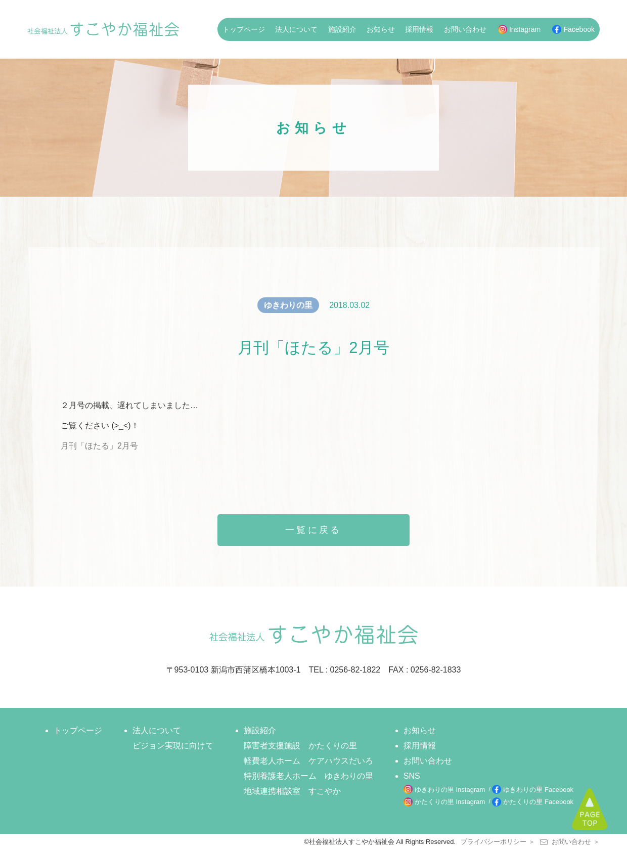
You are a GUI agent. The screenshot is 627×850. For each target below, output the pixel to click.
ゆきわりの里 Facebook (538, 789)
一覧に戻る (313, 530)
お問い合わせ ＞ (570, 841)
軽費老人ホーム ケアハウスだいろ (308, 760)
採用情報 (419, 29)
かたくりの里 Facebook (538, 802)
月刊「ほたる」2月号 (99, 445)
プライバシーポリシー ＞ (498, 841)
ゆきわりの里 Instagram (450, 789)
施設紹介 (342, 29)
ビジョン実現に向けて (172, 745)
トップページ (243, 29)
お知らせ (381, 29)
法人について (296, 29)
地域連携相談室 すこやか (292, 791)
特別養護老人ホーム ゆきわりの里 (308, 776)
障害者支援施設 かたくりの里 (300, 745)
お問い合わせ (465, 29)
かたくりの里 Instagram (450, 802)
